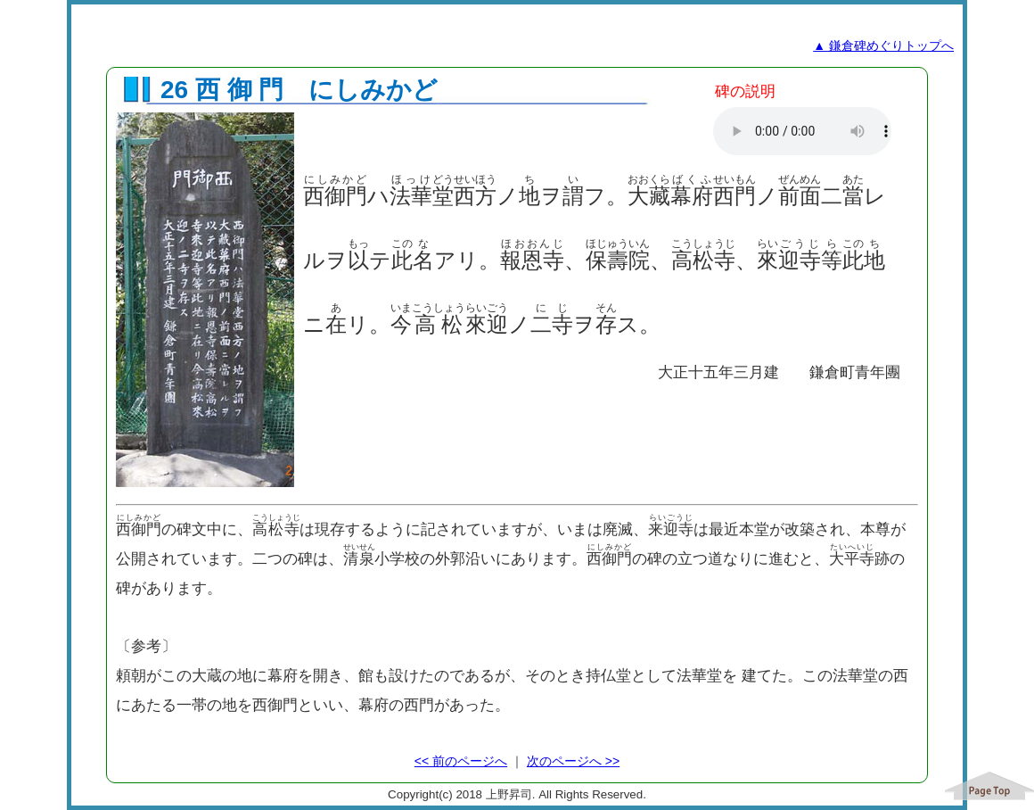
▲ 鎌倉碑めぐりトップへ (883, 45)
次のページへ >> (573, 761)
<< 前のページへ (460, 761)
